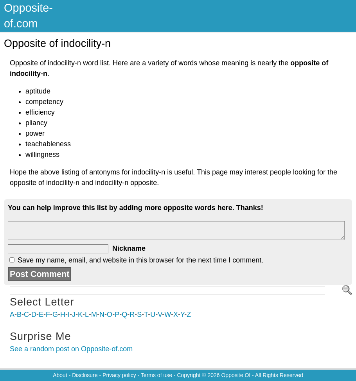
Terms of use (156, 375)
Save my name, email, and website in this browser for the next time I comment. (140, 260)
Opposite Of (235, 375)
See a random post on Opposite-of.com (71, 349)
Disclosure (84, 375)
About (60, 375)
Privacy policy (119, 375)
